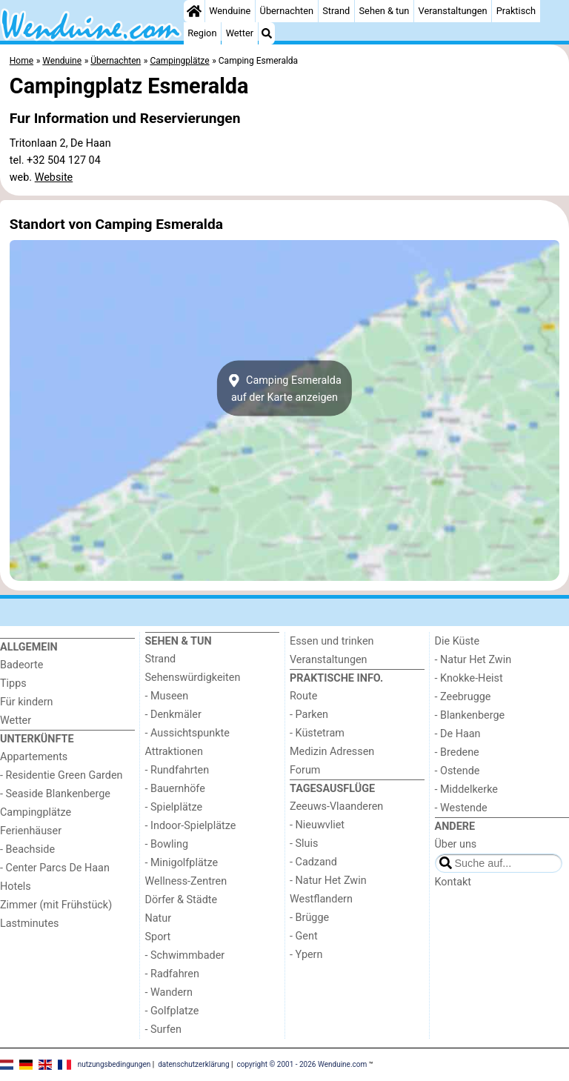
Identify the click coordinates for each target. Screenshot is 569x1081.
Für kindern (26, 702)
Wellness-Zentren (186, 881)
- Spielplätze (174, 807)
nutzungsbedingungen (114, 1064)
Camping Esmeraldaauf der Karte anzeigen (284, 388)
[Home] (194, 11)
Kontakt (453, 882)
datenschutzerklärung (193, 1064)
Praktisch (516, 10)
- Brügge (309, 917)
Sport (158, 937)
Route (303, 696)
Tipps (13, 683)
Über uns (456, 844)
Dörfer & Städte (181, 900)
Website (54, 177)
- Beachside (27, 849)
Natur (158, 918)
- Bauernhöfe (175, 788)
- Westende (461, 808)
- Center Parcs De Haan (55, 868)
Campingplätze (35, 812)
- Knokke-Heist (469, 678)
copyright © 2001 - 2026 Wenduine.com (302, 1064)
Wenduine (229, 10)
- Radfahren (172, 974)
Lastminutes (29, 923)
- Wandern (169, 992)
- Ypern (306, 954)
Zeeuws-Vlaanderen (336, 806)
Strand (336, 10)
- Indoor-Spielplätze (190, 825)
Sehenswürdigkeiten (193, 677)
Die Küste (457, 641)
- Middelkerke (466, 789)
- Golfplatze (172, 1011)
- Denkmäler (173, 714)
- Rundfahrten (177, 770)
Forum (305, 770)
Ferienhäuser (30, 831)
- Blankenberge (470, 715)
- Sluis (304, 843)
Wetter (239, 33)
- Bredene (457, 752)
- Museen (167, 696)
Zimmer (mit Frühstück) (56, 905)
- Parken (309, 714)
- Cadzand (313, 862)
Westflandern (321, 899)
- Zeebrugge (463, 697)
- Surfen (163, 1029)
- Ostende (457, 771)
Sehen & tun (384, 10)
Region (201, 33)
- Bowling (167, 844)
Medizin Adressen (332, 751)
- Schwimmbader (185, 955)
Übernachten (286, 10)
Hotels (15, 886)
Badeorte (21, 665)
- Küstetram (317, 733)
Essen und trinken (332, 641)
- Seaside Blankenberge (55, 794)
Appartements (33, 757)
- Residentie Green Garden (61, 775)
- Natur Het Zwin (328, 880)
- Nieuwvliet (317, 825)
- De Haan (458, 734)
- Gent (304, 936)
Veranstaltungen (453, 10)
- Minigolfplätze (182, 863)
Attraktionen (174, 751)
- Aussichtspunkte (187, 733)
